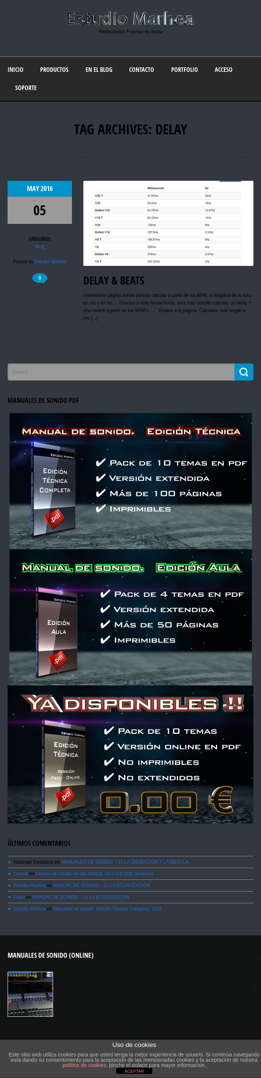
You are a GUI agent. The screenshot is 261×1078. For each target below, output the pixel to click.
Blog (39, 246)
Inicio (15, 69)
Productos (54, 69)
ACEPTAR (134, 1071)
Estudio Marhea (50, 261)
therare (21, 873)
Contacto (141, 69)
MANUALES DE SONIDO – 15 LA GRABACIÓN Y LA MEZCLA (124, 862)
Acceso (224, 69)
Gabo (19, 897)
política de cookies (84, 1065)
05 (39, 210)
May (34, 188)
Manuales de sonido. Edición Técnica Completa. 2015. (108, 909)
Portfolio (184, 69)
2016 (47, 188)
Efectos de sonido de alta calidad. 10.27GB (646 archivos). (95, 873)
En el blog (99, 69)
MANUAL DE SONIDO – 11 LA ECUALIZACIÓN (101, 885)
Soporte (26, 88)
